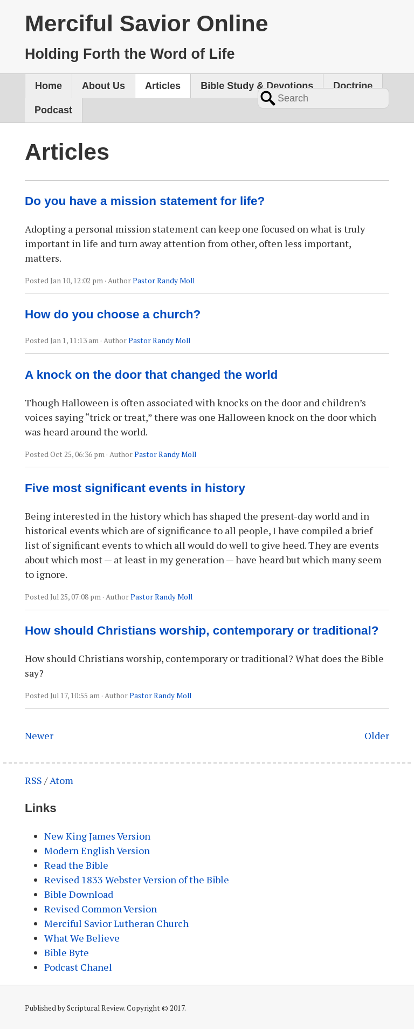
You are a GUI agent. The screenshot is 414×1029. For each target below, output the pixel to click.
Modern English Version (97, 850)
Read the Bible (76, 864)
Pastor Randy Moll (164, 280)
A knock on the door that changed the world (151, 374)
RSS (33, 780)
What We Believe (82, 937)
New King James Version (97, 835)
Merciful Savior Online (146, 23)
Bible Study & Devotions (257, 85)
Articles (163, 85)
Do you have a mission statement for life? (145, 201)
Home (48, 85)
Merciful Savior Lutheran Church (116, 923)
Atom (61, 780)
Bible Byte (66, 952)
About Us (103, 85)
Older (376, 735)
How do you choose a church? (113, 314)
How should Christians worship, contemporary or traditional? (201, 630)
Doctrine (352, 85)
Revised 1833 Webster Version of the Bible (136, 879)
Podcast (53, 110)
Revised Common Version (100, 908)
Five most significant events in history (135, 488)
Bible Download (78, 894)
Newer (39, 735)
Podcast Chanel (78, 966)
